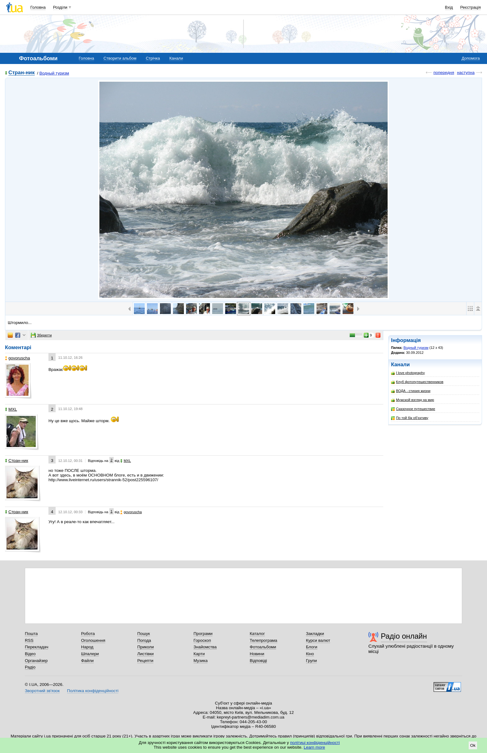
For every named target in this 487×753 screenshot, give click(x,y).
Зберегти (41, 335)
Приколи (145, 647)
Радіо (30, 667)
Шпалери (90, 653)
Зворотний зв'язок (42, 690)
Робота (88, 633)
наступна (466, 72)
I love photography (408, 373)
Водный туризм (54, 73)
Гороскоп (202, 640)
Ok (473, 745)
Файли (87, 660)
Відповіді (258, 660)
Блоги (311, 647)
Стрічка (153, 58)
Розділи (60, 7)
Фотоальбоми (263, 647)
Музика (200, 660)
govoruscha (17, 358)
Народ (87, 647)
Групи (311, 660)
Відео (30, 653)
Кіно (310, 653)
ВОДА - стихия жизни (410, 391)
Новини (257, 653)
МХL (11, 409)
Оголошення (93, 640)
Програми (202, 633)
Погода (144, 640)
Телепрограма (263, 640)
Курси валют (318, 640)
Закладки (315, 633)
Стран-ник (21, 72)
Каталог (257, 633)
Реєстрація (470, 7)
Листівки (145, 653)
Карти (199, 653)
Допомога (471, 58)
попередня (443, 72)
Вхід (449, 7)
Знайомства (205, 647)
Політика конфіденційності (92, 690)
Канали (176, 58)
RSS (29, 640)
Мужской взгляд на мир (412, 400)
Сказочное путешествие (413, 409)
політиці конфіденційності (315, 742)
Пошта (31, 633)
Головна (38, 7)
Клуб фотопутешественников (417, 382)
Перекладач (36, 647)
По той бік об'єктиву (409, 418)
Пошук (143, 633)
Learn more (314, 747)
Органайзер (36, 660)
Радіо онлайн (404, 636)
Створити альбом (119, 58)
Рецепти (145, 660)
